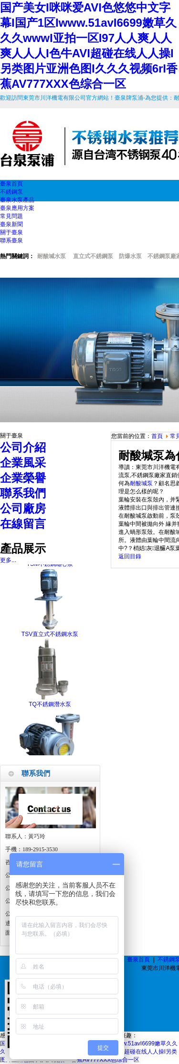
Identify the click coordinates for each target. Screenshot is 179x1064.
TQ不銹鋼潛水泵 (50, 707)
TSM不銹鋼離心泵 (50, 567)
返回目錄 (129, 556)
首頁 (157, 436)
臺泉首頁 (138, 959)
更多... (8, 560)
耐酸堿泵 (141, 483)
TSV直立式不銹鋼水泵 (49, 637)
